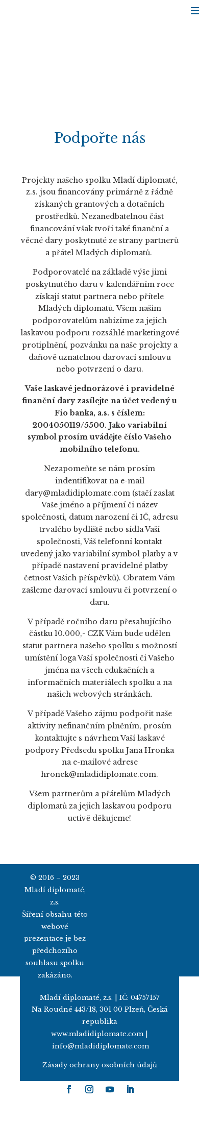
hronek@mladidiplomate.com (98, 774)
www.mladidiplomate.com (97, 1034)
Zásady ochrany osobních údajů (99, 1065)
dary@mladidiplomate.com (77, 493)
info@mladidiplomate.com (100, 1046)
